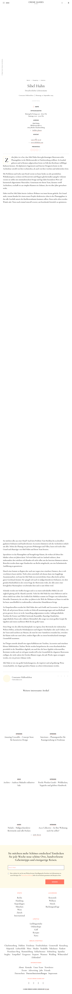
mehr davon (37, 835)
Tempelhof (16, 954)
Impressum (52, 973)
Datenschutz (20, 973)
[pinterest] (38, 983)
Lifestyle (36, 919)
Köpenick (10, 948)
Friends (47, 970)
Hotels (52, 904)
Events (24, 970)
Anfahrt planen (37, 130)
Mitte (29, 948)
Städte (19, 893)
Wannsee (43, 954)
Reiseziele (52, 898)
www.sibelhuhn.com (37, 142)
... (36, 138)
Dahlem (21, 945)
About (21, 967)
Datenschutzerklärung (27, 875)
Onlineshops (36, 926)
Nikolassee (53, 948)
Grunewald (53, 945)
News (36, 935)
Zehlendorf (36, 957)
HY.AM (47, 989)
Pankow (62, 948)
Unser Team (38, 967)
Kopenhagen (19, 904)
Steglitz (7, 954)
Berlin (19, 898)
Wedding (52, 954)
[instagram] (33, 983)
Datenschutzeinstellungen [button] (36, 973)
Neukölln (44, 948)
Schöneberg (51, 951)
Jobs (41, 970)
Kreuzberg (63, 945)
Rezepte (36, 932)
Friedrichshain (41, 945)
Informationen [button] (36, 962)
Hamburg (19, 901)
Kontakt (28, 967)
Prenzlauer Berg (13, 951)
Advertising (33, 970)
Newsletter (49, 967)
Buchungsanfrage (52, 907)
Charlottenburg (10, 945)
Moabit (36, 948)
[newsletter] (43, 983)
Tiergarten (26, 954)
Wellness (52, 901)
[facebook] (29, 983)
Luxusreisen (52, 893)
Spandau (61, 951)
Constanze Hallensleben (26, 95)
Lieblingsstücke (36, 923)
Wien (19, 909)
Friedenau (30, 945)
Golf (36, 929)
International (19, 915)
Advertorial (36, 101)
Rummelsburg (27, 951)
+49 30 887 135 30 (36, 140)
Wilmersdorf (63, 954)
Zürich (19, 912)
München (19, 907)
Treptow (35, 954)
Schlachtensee (39, 951)
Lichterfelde (20, 948)
